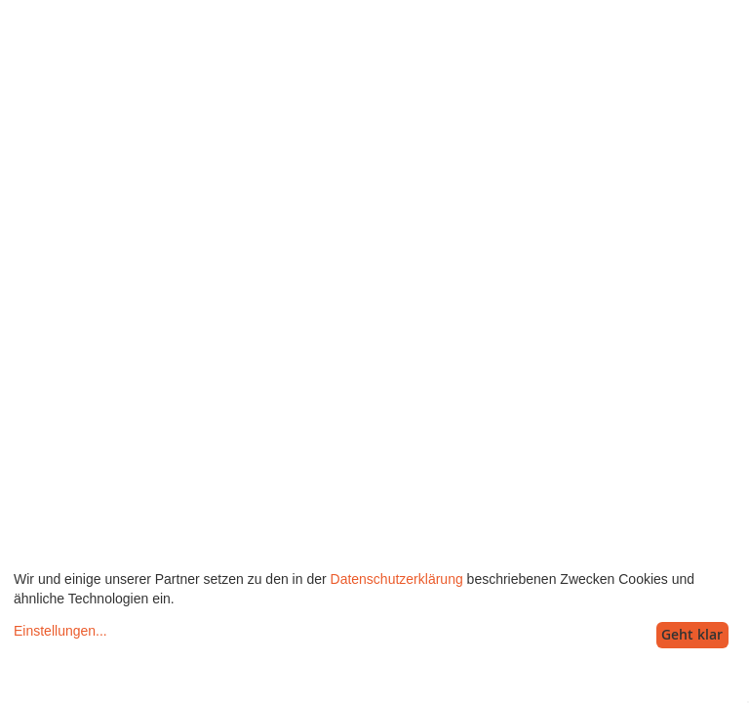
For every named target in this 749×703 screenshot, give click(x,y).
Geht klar (692, 634)
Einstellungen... (60, 631)
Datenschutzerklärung (397, 579)
